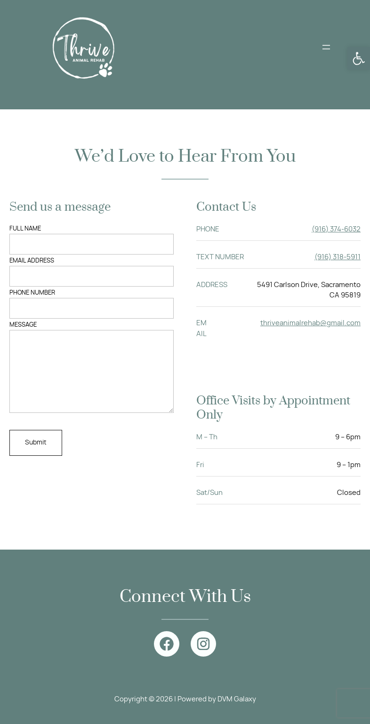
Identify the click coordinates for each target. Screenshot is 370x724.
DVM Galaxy (236, 699)
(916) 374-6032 (336, 229)
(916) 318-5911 (337, 257)
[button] (358, 58)
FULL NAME (91, 240)
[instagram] (203, 644)
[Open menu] (326, 47)
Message (91, 374)
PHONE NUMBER (91, 304)
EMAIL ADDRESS (91, 272)
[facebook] (166, 644)
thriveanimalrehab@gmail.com (310, 323)
